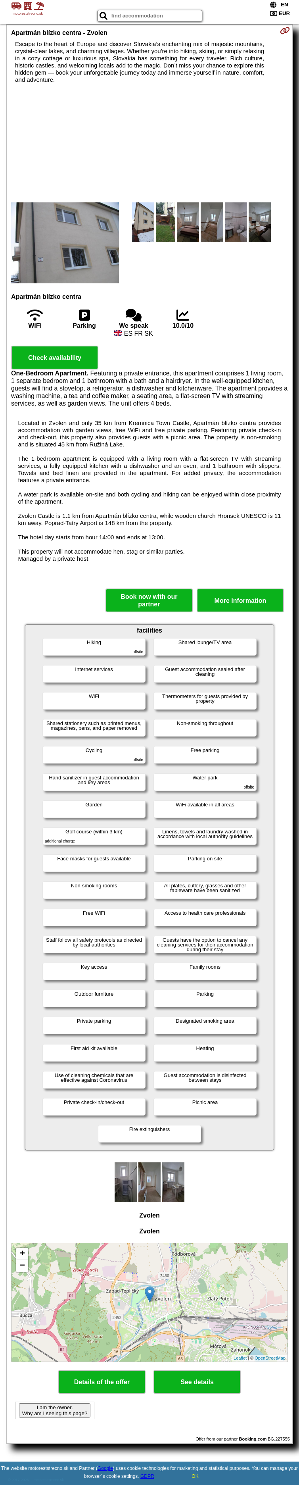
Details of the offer (102, 1382)
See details (197, 1382)
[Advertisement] (149, 142)
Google (105, 1468)
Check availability (54, 357)
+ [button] (22, 1254)
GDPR (147, 1476)
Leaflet (240, 1358)
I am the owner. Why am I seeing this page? (54, 1410)
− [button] (22, 1266)
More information (240, 600)
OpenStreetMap (270, 1358)
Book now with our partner (149, 600)
